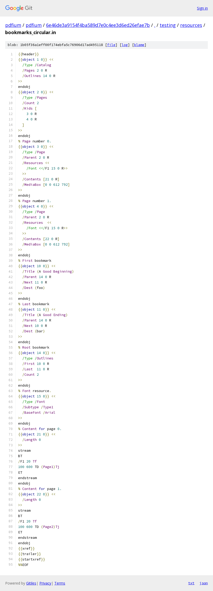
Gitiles (31, 583)
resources (191, 25)
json (204, 583)
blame (139, 45)
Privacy (45, 583)
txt (191, 583)
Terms (59, 583)
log (125, 45)
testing (168, 25)
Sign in (202, 8)
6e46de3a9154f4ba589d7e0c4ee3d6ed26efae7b (98, 25)
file (111, 45)
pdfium (13, 25)
